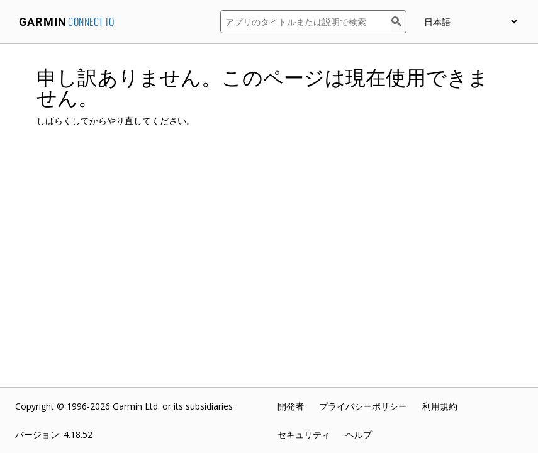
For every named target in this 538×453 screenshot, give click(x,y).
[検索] (398, 21)
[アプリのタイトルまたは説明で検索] (305, 21)
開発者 (290, 406)
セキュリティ (303, 434)
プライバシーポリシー (363, 406)
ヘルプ (358, 434)
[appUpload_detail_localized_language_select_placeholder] (470, 21)
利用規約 (439, 406)
